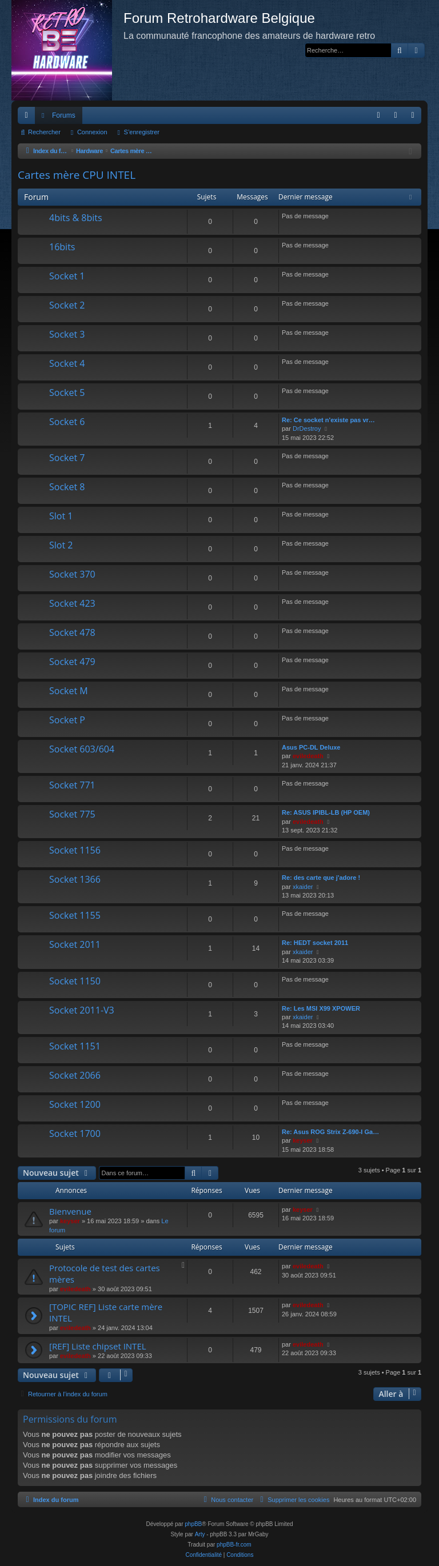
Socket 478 (72, 632)
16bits (62, 247)
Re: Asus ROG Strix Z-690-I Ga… (330, 1131)
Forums (63, 115)
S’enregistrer (141, 132)
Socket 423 (72, 603)
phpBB (193, 1524)
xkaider (303, 886)
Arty (200, 1534)
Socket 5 (67, 392)
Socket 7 (67, 457)
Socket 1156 (75, 850)
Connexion (92, 132)
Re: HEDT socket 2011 (315, 942)
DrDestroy (307, 428)
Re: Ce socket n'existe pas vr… (328, 419)
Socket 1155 (75, 915)
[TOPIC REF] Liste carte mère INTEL (105, 1312)
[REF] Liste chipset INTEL (97, 1346)
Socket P (67, 720)
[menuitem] (378, 115)
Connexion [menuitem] (398, 117)
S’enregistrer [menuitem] (415, 117)
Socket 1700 (75, 1133)
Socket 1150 (75, 981)
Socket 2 (67, 305)
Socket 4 (67, 363)
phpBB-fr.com (234, 1544)
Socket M (68, 690)
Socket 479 (72, 661)
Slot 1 (61, 516)
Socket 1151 (75, 1046)
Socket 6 (67, 421)
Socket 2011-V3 (81, 1010)
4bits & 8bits (75, 217)
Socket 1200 (75, 1104)
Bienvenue (70, 1211)
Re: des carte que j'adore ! (321, 877)
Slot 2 (61, 545)
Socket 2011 (75, 944)
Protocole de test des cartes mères (104, 1273)
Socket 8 (67, 486)
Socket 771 (72, 785)
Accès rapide (28, 117)
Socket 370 (72, 574)
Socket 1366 (75, 879)
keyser (303, 1140)
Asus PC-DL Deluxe (311, 747)
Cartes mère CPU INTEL (76, 174)
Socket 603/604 (81, 749)
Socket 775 (72, 814)
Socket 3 (67, 334)
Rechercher (44, 132)
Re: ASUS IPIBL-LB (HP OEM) (326, 812)
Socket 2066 (75, 1075)
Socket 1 (67, 276)
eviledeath (308, 755)
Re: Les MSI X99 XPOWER (321, 1008)
